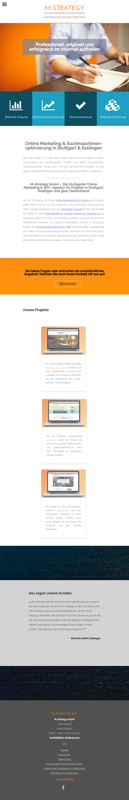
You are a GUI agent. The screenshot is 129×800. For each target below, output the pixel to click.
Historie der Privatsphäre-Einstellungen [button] (64, 768)
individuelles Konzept (69, 208)
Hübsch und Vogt (54, 367)
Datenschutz (64, 759)
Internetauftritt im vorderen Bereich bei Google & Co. (71, 212)
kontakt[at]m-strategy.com (64, 737)
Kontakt (65, 283)
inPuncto (52, 441)
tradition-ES (62, 510)
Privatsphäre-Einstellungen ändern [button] (64, 764)
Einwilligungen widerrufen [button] (64, 773)
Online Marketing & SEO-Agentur (71, 200)
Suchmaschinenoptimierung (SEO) (52, 225)
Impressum (64, 754)
